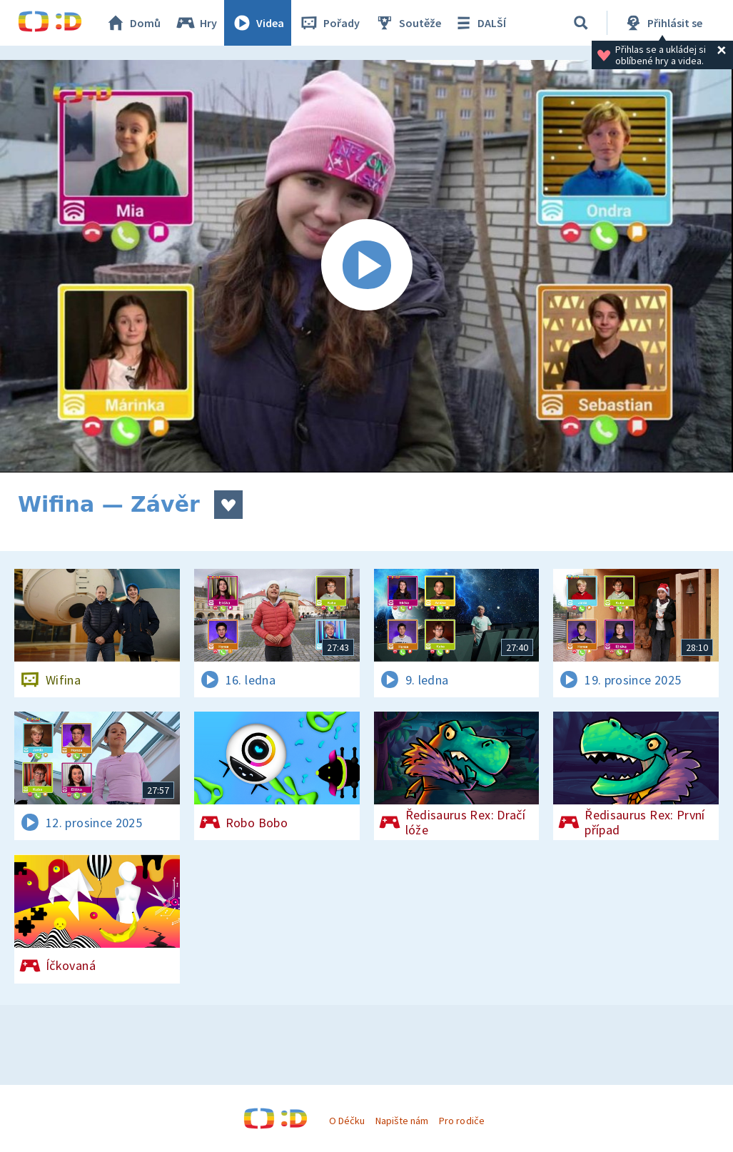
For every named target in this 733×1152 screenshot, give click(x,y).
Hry (196, 23)
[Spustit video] (366, 266)
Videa (257, 23)
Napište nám (401, 1120)
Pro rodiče (461, 1120)
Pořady (329, 23)
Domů (133, 23)
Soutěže (407, 23)
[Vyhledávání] (581, 23)
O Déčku (347, 1120)
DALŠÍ (479, 23)
